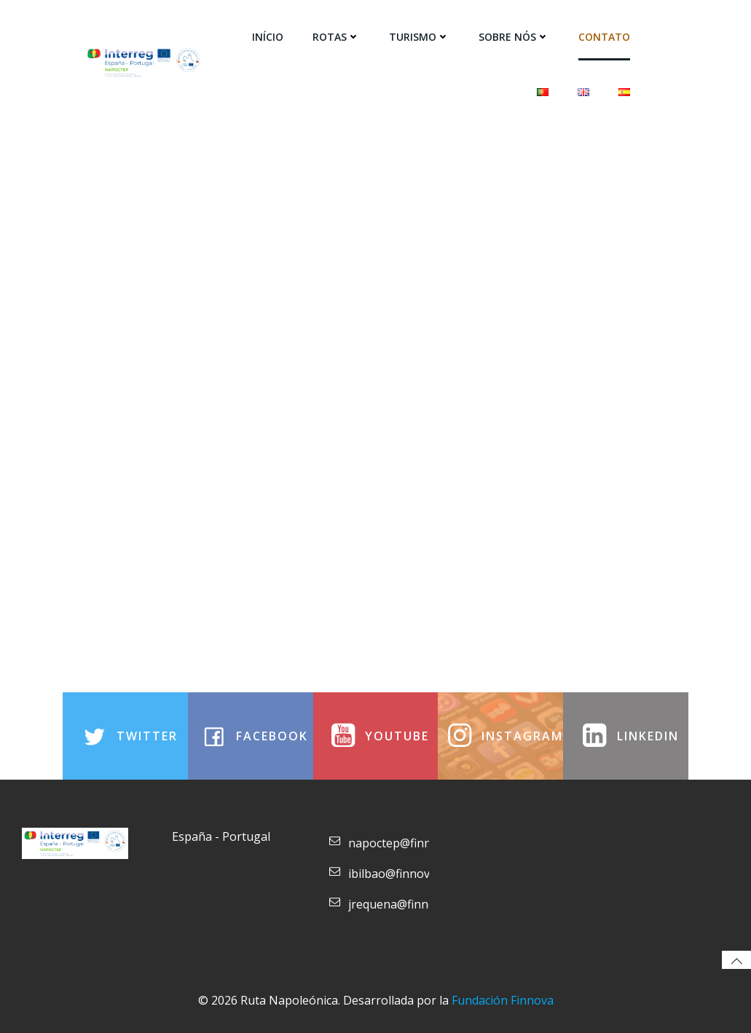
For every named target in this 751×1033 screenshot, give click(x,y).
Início (267, 37)
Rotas (336, 37)
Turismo (419, 37)
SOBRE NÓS (514, 37)
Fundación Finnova (503, 1000)
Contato (604, 37)
